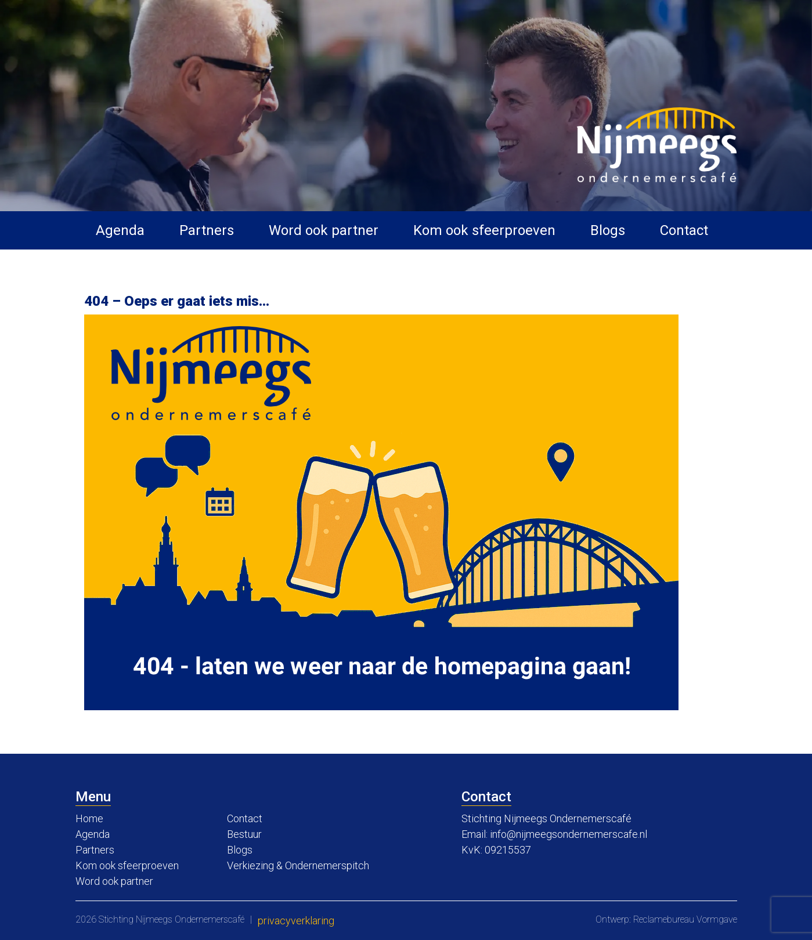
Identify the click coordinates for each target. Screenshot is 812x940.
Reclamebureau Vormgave (685, 919)
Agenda (120, 230)
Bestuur (244, 834)
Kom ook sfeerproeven (484, 230)
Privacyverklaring (296, 920)
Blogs (607, 230)
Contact (684, 230)
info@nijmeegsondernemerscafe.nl (568, 834)
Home (89, 818)
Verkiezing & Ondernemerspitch (298, 865)
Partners (206, 230)
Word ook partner (323, 230)
